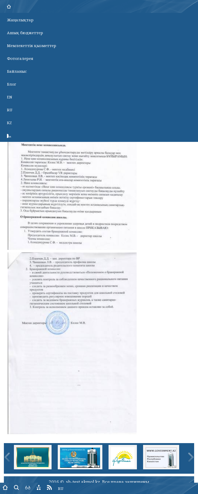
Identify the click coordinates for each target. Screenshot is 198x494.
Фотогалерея (20, 58)
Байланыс (17, 71)
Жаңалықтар (20, 19)
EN (9, 96)
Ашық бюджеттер (25, 32)
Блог (11, 84)
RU (9, 109)
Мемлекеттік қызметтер (31, 45)
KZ (9, 122)
